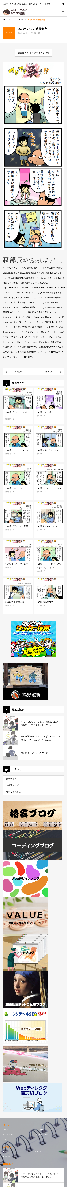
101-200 (38, 1152)
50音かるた (11, 779)
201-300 (6, 1156)
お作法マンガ (12, 785)
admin (25, 33)
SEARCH (63, 4)
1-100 (5, 1152)
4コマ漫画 (39, 1130)
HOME (5, 1130)
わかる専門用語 (13, 792)
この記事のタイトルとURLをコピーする (33, 53)
